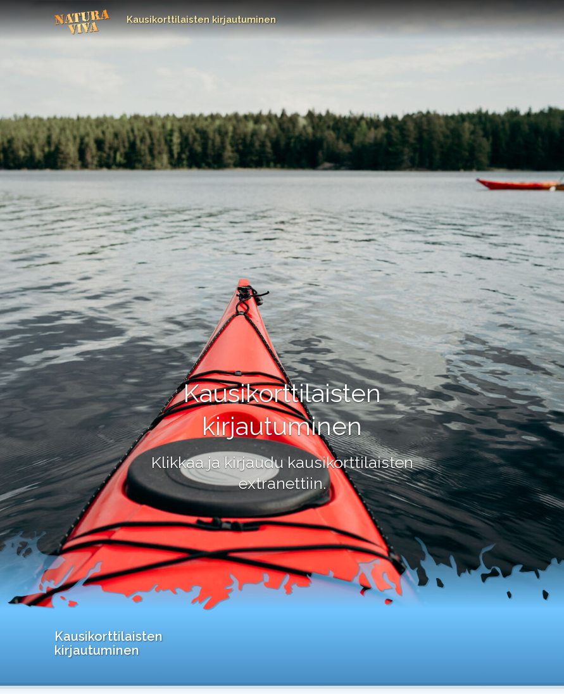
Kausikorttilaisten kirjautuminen (201, 19)
